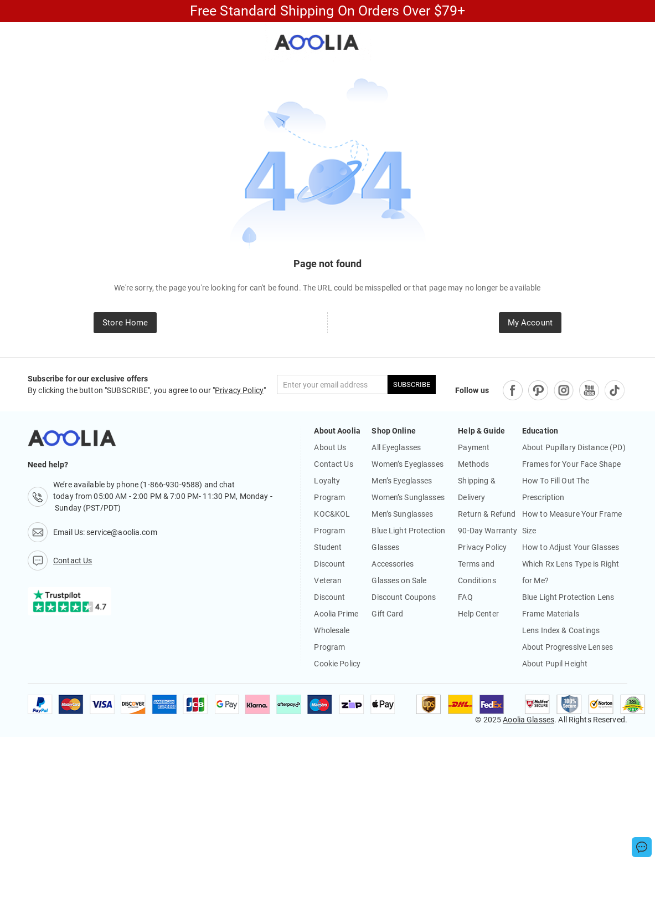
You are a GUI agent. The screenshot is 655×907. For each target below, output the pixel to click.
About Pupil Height (554, 663)
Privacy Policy (239, 390)
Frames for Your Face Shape (571, 464)
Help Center (478, 613)
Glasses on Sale (399, 580)
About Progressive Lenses (567, 647)
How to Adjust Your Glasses (570, 547)
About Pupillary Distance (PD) (574, 447)
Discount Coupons (404, 597)
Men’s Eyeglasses (402, 480)
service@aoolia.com (121, 532)
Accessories (392, 563)
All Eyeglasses (396, 447)
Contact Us (333, 464)
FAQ (465, 597)
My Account (530, 323)
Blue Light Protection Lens (568, 597)
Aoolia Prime (336, 613)
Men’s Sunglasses (402, 513)
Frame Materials (550, 613)
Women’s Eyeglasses (407, 464)
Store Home (125, 323)
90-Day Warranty (487, 530)
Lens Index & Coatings (561, 630)
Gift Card (387, 613)
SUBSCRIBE (411, 384)
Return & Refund (486, 513)
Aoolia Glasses (528, 719)
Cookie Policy (337, 663)
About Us (330, 447)
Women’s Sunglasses (408, 497)
